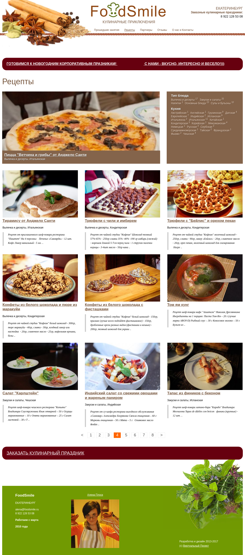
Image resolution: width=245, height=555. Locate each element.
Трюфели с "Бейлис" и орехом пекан (201, 221)
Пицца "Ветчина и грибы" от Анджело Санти (45, 155)
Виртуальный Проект (196, 545)
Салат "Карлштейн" (21, 393)
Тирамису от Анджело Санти (29, 221)
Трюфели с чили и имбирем (110, 221)
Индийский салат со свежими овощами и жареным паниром (121, 395)
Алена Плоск (95, 494)
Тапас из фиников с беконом (193, 393)
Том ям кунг (178, 305)
